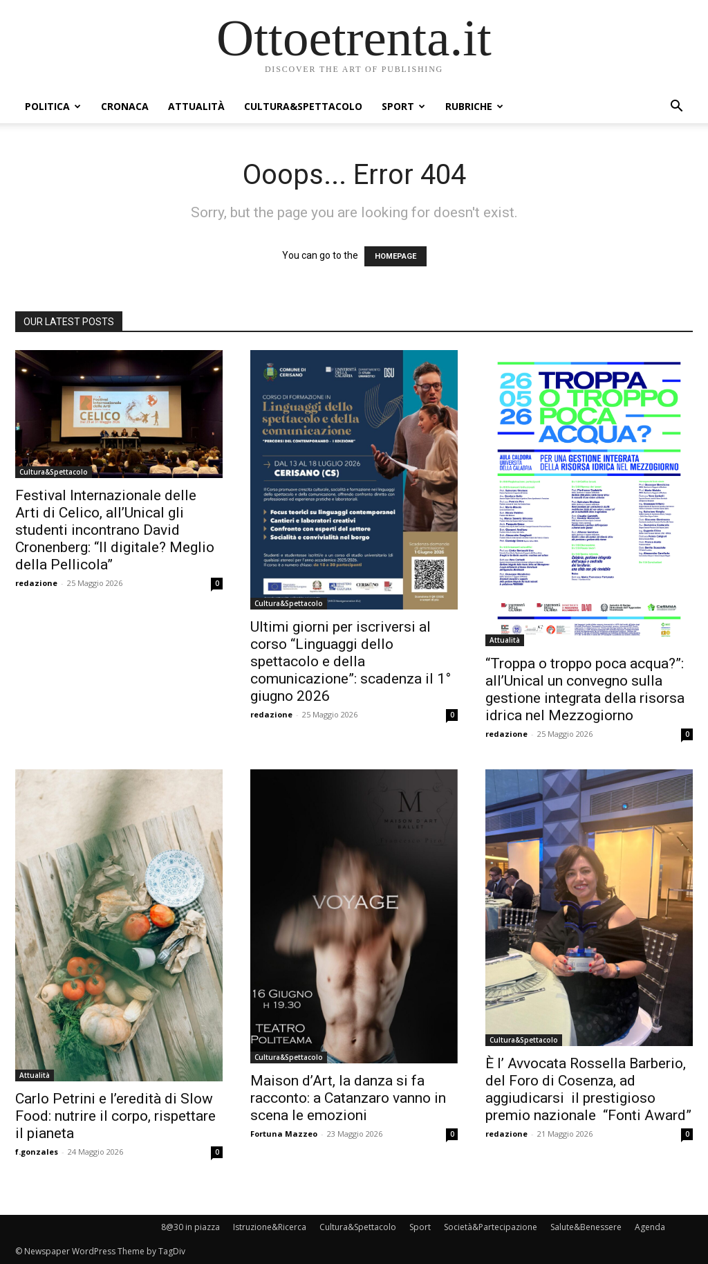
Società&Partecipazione (490, 1227)
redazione (36, 583)
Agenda (650, 1227)
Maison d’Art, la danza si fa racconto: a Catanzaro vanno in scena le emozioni (348, 1098)
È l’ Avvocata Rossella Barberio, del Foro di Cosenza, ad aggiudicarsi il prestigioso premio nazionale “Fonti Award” (588, 1089)
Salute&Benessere (586, 1227)
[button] (676, 107)
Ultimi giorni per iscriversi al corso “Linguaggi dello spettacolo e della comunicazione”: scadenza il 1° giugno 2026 (350, 661)
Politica (53, 106)
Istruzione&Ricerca (269, 1227)
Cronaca (125, 106)
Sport (403, 106)
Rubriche (474, 106)
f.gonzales (36, 1151)
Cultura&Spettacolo (303, 106)
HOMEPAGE (395, 256)
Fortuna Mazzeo (283, 1133)
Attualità (196, 106)
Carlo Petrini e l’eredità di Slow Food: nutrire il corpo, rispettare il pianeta (115, 1116)
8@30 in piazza (190, 1227)
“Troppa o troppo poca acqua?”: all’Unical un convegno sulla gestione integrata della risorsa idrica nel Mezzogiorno (584, 689)
